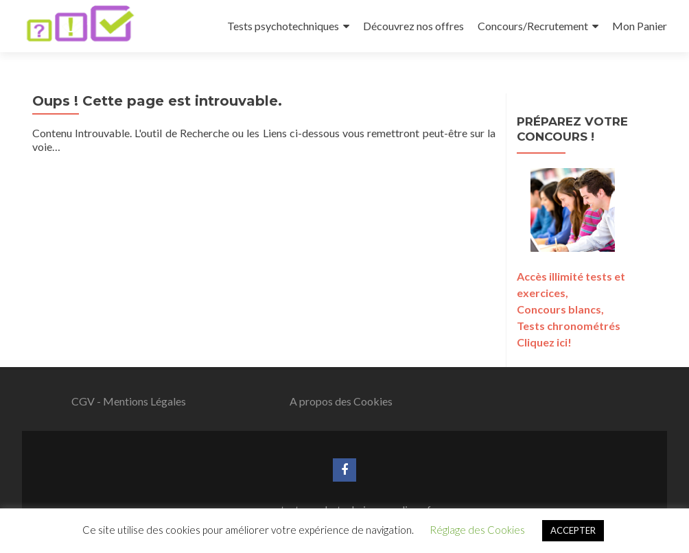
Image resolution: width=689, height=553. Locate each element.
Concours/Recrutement (533, 25)
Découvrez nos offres (413, 25)
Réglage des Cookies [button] (477, 529)
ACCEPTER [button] (573, 530)
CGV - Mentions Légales (128, 401)
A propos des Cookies (341, 401)
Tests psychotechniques (283, 25)
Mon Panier (639, 25)
